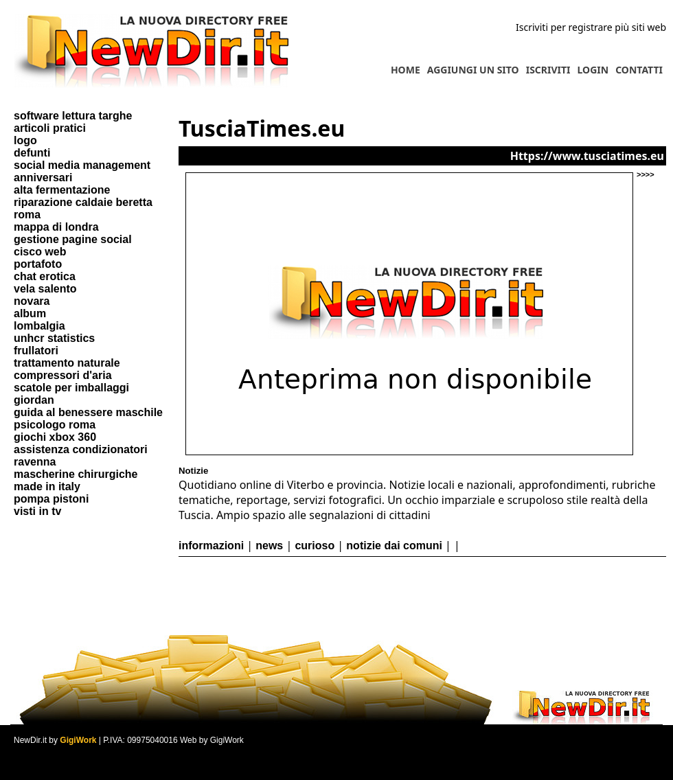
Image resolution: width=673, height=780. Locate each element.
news (269, 545)
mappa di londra (56, 227)
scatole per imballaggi (71, 387)
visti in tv (37, 511)
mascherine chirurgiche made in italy (76, 480)
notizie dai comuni (394, 545)
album (30, 313)
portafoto (38, 264)
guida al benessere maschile (88, 412)
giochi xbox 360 (55, 437)
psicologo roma (54, 425)
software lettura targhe (73, 116)
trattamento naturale (67, 363)
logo (25, 140)
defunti (32, 153)
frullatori (36, 350)
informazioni (211, 545)
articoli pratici (50, 128)
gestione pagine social (73, 239)
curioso (314, 545)
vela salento (45, 289)
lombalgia (39, 326)
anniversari (43, 177)
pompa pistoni (51, 499)
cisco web (40, 251)
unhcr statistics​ (54, 338)
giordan (34, 400)
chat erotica (45, 276)
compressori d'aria (63, 375)
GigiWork (78, 740)
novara (31, 301)
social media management (82, 165)
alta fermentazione (62, 190)
